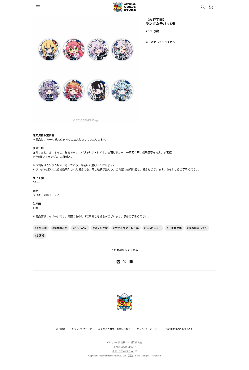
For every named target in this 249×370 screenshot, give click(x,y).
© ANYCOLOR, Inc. (125, 346)
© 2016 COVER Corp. (124, 351)
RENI (136, 355)
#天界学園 (41, 227)
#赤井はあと (59, 227)
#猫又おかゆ (100, 227)
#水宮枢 (39, 235)
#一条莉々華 (174, 227)
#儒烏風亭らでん (197, 227)
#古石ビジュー (152, 227)
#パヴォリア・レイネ (126, 227)
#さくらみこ (80, 227)
